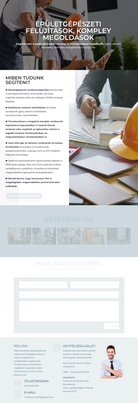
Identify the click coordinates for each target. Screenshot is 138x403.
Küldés (111, 326)
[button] (69, 247)
